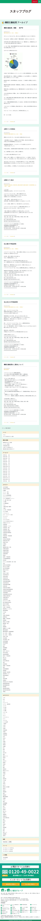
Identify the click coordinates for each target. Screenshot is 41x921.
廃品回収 (4, 778)
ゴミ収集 (4, 708)
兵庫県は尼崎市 (6, 551)
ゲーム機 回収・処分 (7, 499)
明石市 (4, 789)
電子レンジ (5, 831)
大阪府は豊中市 (6, 596)
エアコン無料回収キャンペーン (8, 497)
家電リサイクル (6, 770)
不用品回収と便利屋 (6, 530)
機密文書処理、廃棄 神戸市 (13, 28)
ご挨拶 (4, 507)
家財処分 (4, 768)
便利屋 (4, 544)
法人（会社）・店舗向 (18, 133)
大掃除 (4, 570)
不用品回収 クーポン (7, 525)
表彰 (4, 661)
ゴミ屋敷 (4, 501)
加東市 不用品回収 (6, 556)
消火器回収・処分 (6, 639)
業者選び (4, 794)
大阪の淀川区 (5, 577)
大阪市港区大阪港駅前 (7, 590)
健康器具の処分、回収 (7, 546)
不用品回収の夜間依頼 (7, 531)
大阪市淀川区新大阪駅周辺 (8, 588)
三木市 (4, 724)
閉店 (4, 830)
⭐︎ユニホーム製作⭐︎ (6, 443)
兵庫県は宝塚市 (6, 549)
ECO (4, 698)
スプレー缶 (5, 711)
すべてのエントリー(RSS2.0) (8, 847)
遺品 (4, 825)
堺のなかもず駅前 (6, 566)
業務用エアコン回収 (6, 627)
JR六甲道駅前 (5, 486)
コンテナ (4, 705)
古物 (4, 562)
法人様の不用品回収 (10, 243)
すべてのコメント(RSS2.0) (8, 850)
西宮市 (4, 820)
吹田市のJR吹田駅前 (6, 564)
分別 (4, 750)
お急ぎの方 (35, 1)
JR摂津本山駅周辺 (6, 488)
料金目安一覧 (34, 906)
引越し (4, 781)
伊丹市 (4, 737)
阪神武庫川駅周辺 (6, 687)
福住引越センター (15, 913)
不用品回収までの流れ (6, 908)
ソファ (4, 713)
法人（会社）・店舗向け (13, 32)
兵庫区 (4, 740)
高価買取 (4, 833)
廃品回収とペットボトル (7, 608)
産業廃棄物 (5, 647)
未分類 (4, 624)
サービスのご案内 (25, 906)
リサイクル (5, 517)
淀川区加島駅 (5, 640)
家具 (4, 765)
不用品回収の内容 (6, 445)
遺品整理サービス (6, 673)
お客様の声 (14, 908)
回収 (4, 758)
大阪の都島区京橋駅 (6, 583)
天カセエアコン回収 (6, 600)
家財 (4, 766)
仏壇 (4, 736)
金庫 (4, 676)
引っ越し (4, 611)
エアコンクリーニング (7, 496)
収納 (4, 753)
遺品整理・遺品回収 (6, 671)
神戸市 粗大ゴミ (6, 650)
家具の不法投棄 (6, 603)
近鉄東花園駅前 (6, 668)
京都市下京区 (5, 541)
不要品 (4, 731)
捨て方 (4, 784)
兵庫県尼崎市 (5, 553)
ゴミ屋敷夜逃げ (6, 502)
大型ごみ (4, 760)
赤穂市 (4, 823)
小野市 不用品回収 (6, 606)
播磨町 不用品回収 (6, 617)
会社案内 (23, 908)
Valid (5, 856)
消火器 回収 (5, 635)
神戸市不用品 (5, 652)
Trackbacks (12, 121)
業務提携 (4, 626)
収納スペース (5, 755)
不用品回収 (6, 133)
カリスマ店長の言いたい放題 (8, 435)
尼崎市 (4, 771)
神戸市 (4, 807)
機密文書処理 (6, 32)
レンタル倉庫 (5, 721)
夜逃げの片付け (6, 569)
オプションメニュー (5, 906)
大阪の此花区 (5, 575)
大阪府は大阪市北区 (6, 595)
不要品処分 (11, 184)
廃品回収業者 (5, 609)
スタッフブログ (34, 911)
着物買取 (4, 648)
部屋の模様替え (6, 674)
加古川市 (4, 752)
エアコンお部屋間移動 (7, 494)
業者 (4, 792)
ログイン (4, 858)
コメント (5, 121)
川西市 (4, 773)
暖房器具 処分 (6, 622)
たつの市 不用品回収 (7, 509)
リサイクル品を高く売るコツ (8, 520)
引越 (4, 613)
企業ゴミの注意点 (9, 129)
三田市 (4, 726)
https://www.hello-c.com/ (11, 219)
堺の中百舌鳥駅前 (6, 567)
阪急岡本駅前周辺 (6, 682)
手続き (4, 783)
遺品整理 (4, 669)
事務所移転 (15, 184)
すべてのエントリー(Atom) (8, 849)
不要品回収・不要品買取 (7, 535)
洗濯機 (4, 797)
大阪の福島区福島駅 (6, 580)
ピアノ (4, 718)
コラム (4, 434)
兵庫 (4, 739)
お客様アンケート (25, 911)
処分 (4, 747)
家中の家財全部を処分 (7, 601)
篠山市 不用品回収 (6, 655)
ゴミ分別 (4, 706)
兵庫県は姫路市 (6, 548)
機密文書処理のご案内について (13, 364)
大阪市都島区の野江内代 (7, 593)
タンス (4, 714)
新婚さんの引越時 (6, 621)
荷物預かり (5, 815)
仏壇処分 (4, 543)
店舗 (4, 776)
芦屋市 (4, 812)
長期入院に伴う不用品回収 (8, 681)
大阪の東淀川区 (6, 574)
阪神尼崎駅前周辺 (6, 684)
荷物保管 (4, 658)
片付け (4, 643)
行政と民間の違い (6, 660)
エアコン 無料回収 (6, 703)
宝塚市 (4, 763)
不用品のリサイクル (6, 522)
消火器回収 (5, 637)
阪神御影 (4, 686)
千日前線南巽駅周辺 (6, 557)
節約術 (4, 809)
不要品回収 (5, 734)
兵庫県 (4, 742)
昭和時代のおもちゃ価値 (7, 441)
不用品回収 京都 (6, 527)
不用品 (4, 727)
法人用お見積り (30, 884)
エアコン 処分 (6, 491)
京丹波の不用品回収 (6, 538)
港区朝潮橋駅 (5, 642)
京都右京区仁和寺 (6, 540)
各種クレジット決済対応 (16, 911)
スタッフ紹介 (34, 908)
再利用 (4, 554)
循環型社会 (5, 616)
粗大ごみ (4, 656)
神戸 (4, 805)
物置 (4, 645)
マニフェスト (7, 395)
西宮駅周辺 (5, 663)
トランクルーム (6, 512)
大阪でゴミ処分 (6, 572)
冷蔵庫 (4, 745)
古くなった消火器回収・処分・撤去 (9, 561)
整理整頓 (4, 619)
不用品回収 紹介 (6, 528)
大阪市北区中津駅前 (6, 587)
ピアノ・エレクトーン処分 (8, 514)
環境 (4, 800)
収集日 (4, 757)
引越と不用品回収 (6, 614)
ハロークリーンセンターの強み (6, 905)
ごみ (4, 700)
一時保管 (4, 723)
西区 (4, 818)
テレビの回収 (5, 510)
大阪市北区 (5, 585)
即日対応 (4, 559)
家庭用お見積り (10, 884)
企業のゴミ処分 (9, 180)
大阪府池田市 (5, 598)
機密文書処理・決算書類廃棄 (29, 184)
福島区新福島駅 (6, 653)
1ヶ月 (4, 697)
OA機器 (4, 489)
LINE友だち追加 (4, 911)
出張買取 (13, 906)
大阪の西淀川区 (6, 582)
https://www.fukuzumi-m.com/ (14, 220)
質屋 (4, 666)
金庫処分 (4, 679)
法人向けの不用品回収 (11, 301)
